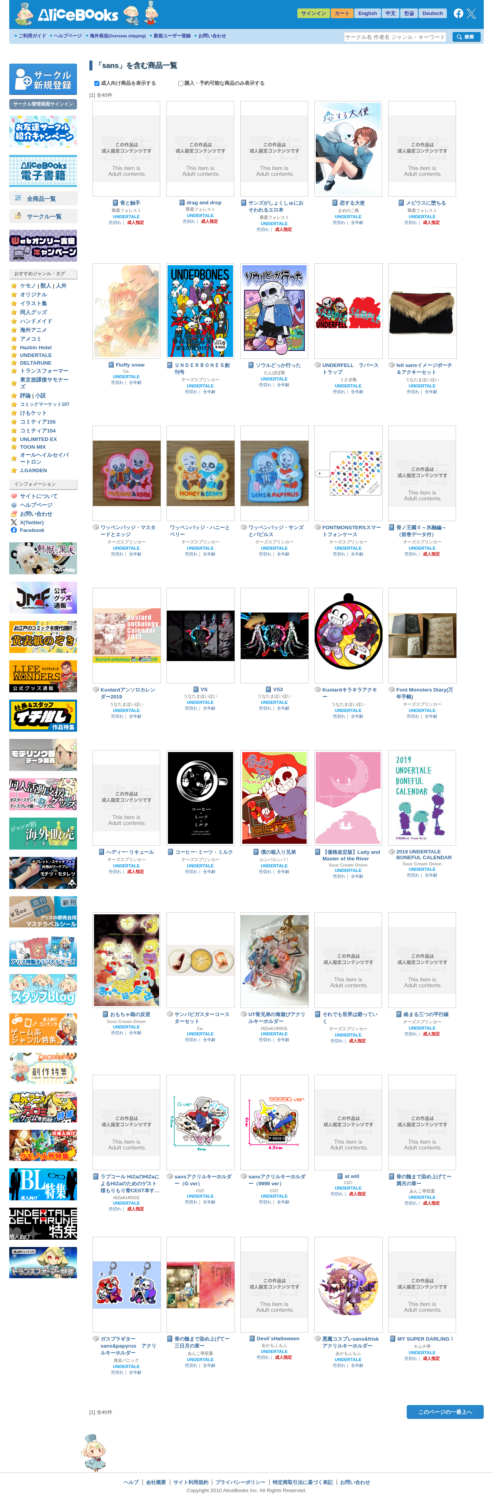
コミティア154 (38, 431)
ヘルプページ (68, 36)
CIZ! (200, 1190)
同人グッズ (33, 312)
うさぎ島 (348, 379)
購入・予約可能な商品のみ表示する (221, 83)
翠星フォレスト (126, 210)
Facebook (32, 530)
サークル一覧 (38, 216)
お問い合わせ (212, 36)
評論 (25, 396)
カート (342, 13)
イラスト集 (33, 303)
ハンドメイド (36, 321)
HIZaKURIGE (274, 1028)
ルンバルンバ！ (274, 859)
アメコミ (31, 339)
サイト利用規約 (190, 1482)
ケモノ (28, 286)
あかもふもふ (274, 1345)
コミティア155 (38, 422)
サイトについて (39, 496)
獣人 (45, 286)
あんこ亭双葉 (422, 1191)
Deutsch (433, 13)
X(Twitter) (32, 522)
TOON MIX (33, 447)
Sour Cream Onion (348, 865)
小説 (40, 396)
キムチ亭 (422, 1346)
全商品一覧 (35, 198)
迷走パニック (126, 1360)
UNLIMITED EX (38, 439)
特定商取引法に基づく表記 (303, 1482)
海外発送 (118, 36)
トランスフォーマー (44, 371)
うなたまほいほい (422, 379)
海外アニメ (33, 330)
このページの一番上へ (445, 1412)
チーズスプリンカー (200, 379)
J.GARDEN (33, 470)
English (367, 13)
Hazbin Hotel (36, 347)
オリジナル (33, 295)
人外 (61, 286)
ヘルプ (131, 1482)
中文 (391, 13)
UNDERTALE (36, 355)
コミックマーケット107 (44, 404)
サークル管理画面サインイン (43, 104)
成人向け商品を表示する (125, 83)
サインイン (313, 13)
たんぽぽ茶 (274, 372)
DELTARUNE (36, 363)
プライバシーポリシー (240, 1482)
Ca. (126, 371)
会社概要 (156, 1482)
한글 (409, 13)
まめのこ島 (348, 210)
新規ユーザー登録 (172, 36)
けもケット (33, 413)
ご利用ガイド (32, 36)
